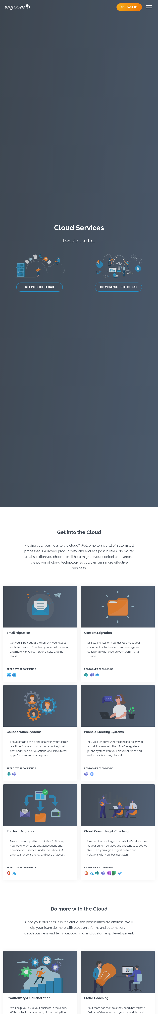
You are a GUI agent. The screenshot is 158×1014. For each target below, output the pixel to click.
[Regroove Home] (17, 7)
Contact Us (129, 7)
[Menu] (149, 7)
